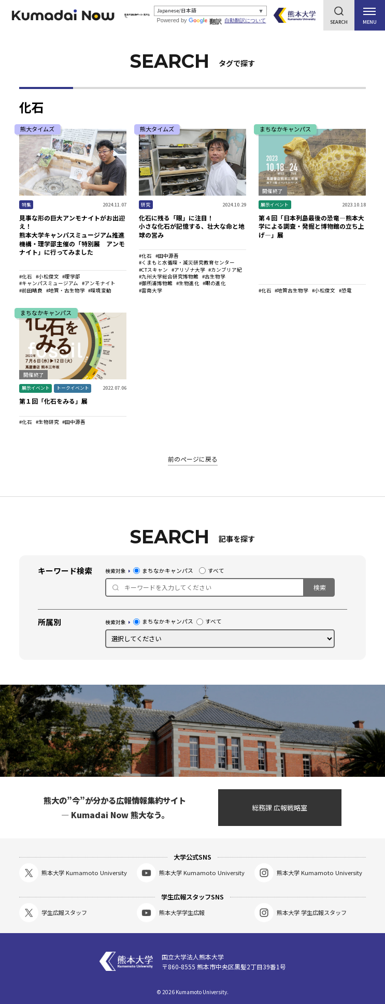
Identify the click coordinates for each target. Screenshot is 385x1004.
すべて (211, 570)
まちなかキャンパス (163, 570)
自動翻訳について (246, 20)
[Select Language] (211, 11)
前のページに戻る (193, 458)
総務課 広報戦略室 (279, 808)
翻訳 (207, 21)
